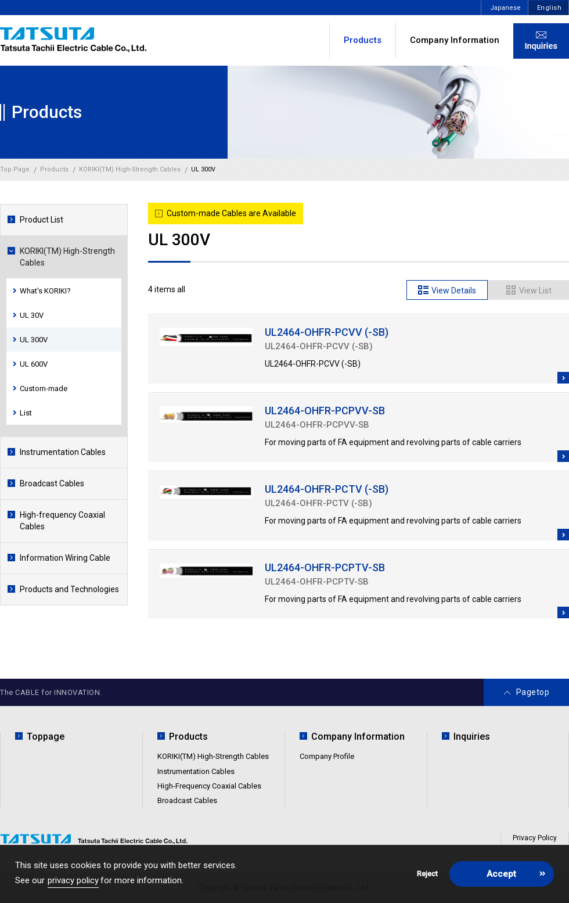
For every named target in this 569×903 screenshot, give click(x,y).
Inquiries (471, 736)
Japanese (505, 8)
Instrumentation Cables (63, 452)
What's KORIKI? (45, 290)
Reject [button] (427, 873)
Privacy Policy (535, 838)
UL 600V (34, 364)
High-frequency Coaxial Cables (62, 520)
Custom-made (43, 388)
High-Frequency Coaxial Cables (209, 786)
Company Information (454, 40)
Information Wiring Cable (65, 557)
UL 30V (32, 315)
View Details (453, 290)
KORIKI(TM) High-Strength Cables (67, 256)
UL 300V (34, 339)
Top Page (15, 169)
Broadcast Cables (52, 483)
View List (535, 290)
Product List (41, 219)
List (26, 412)
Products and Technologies (69, 589)
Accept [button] (501, 874)
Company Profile (327, 756)
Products (188, 736)
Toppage (45, 736)
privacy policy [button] (73, 880)
